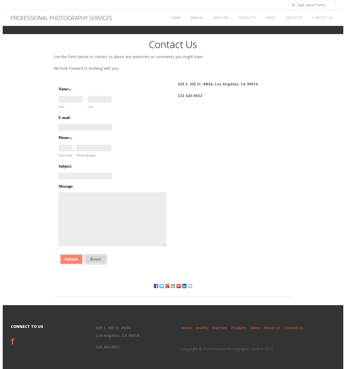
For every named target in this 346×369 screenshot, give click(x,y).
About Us (294, 17)
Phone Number (86, 155)
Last (91, 106)
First (62, 106)
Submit (71, 259)
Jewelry (197, 17)
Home (176, 17)
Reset (95, 259)
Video (270, 17)
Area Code (65, 155)
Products (247, 17)
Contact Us (322, 17)
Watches (221, 17)
